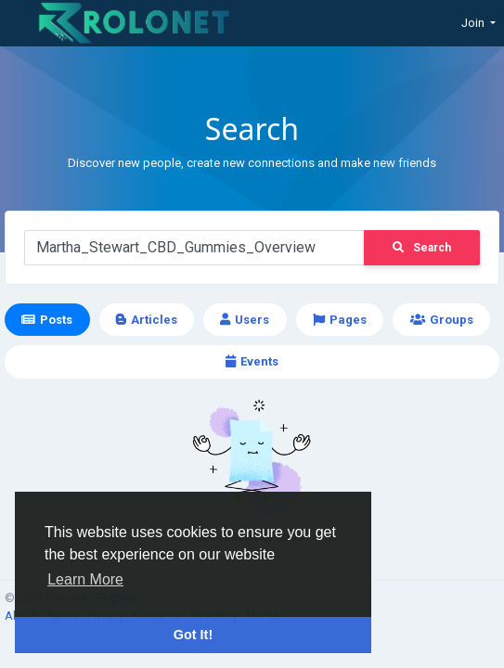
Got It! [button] (193, 634)
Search (422, 247)
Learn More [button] (85, 579)
